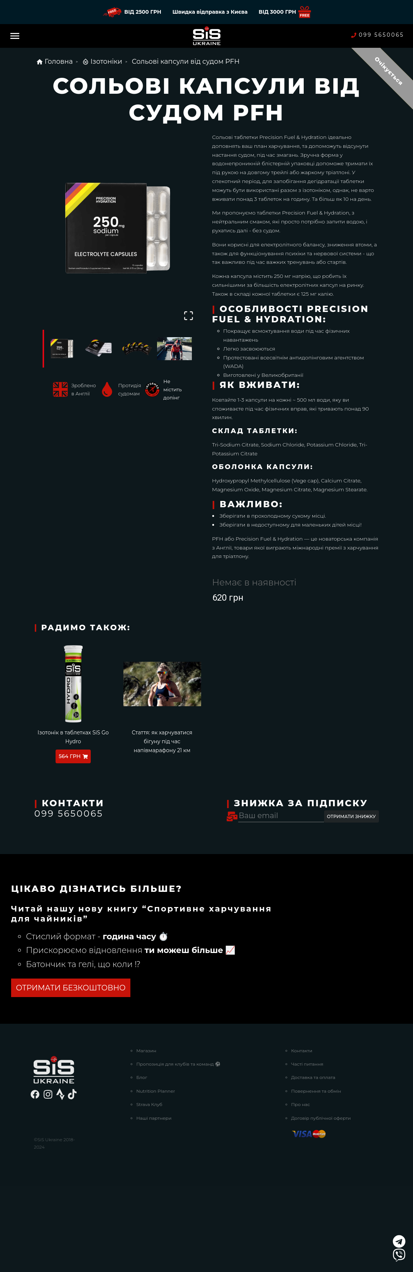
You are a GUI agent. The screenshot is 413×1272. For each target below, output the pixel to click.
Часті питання (307, 1149)
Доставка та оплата (313, 1163)
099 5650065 (377, 35)
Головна (54, 61)
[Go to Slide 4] (174, 348)
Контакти (301, 1136)
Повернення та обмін (316, 1176)
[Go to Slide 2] (98, 349)
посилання (39, 949)
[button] (117, 228)
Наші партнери (153, 1203)
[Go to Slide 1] (61, 349)
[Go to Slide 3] (136, 349)
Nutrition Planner (155, 1176)
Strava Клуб (149, 1190)
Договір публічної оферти (321, 1203)
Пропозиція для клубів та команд (178, 1149)
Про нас (300, 1190)
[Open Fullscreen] (188, 315)
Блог (141, 1163)
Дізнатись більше (49, 1073)
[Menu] (14, 36)
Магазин (146, 1136)
